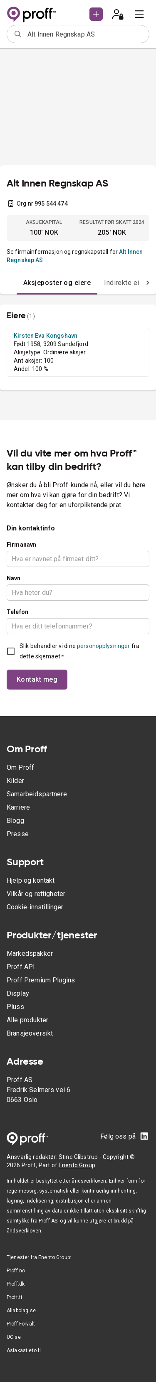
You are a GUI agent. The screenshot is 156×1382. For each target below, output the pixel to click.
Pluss (15, 1007)
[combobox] (85, 34)
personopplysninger (103, 646)
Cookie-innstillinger (35, 907)
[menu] (139, 14)
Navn (14, 578)
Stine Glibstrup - (81, 1157)
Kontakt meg (37, 679)
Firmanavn (21, 544)
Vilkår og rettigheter (36, 894)
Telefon (17, 612)
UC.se (14, 1337)
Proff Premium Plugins (41, 980)
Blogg (15, 821)
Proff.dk (16, 1284)
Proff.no (16, 1271)
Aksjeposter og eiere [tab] (57, 283)
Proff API (21, 967)
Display (18, 993)
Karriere (18, 807)
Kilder (15, 781)
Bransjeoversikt (30, 1033)
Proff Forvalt (21, 1324)
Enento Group (77, 1165)
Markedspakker (30, 953)
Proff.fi (14, 1297)
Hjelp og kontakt (30, 880)
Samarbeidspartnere (37, 794)
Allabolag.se (21, 1310)
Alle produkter (27, 1020)
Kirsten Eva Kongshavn (45, 335)
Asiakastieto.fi (24, 1350)
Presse (18, 834)
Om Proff (20, 767)
